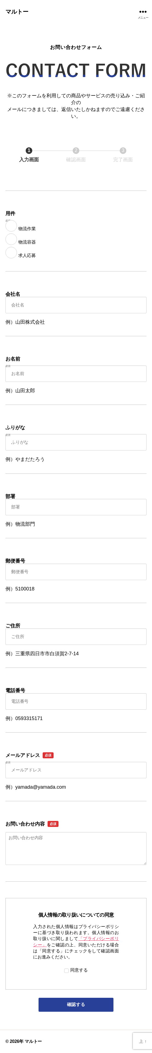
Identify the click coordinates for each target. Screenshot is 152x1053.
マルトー (16, 11)
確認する (89, 1004)
